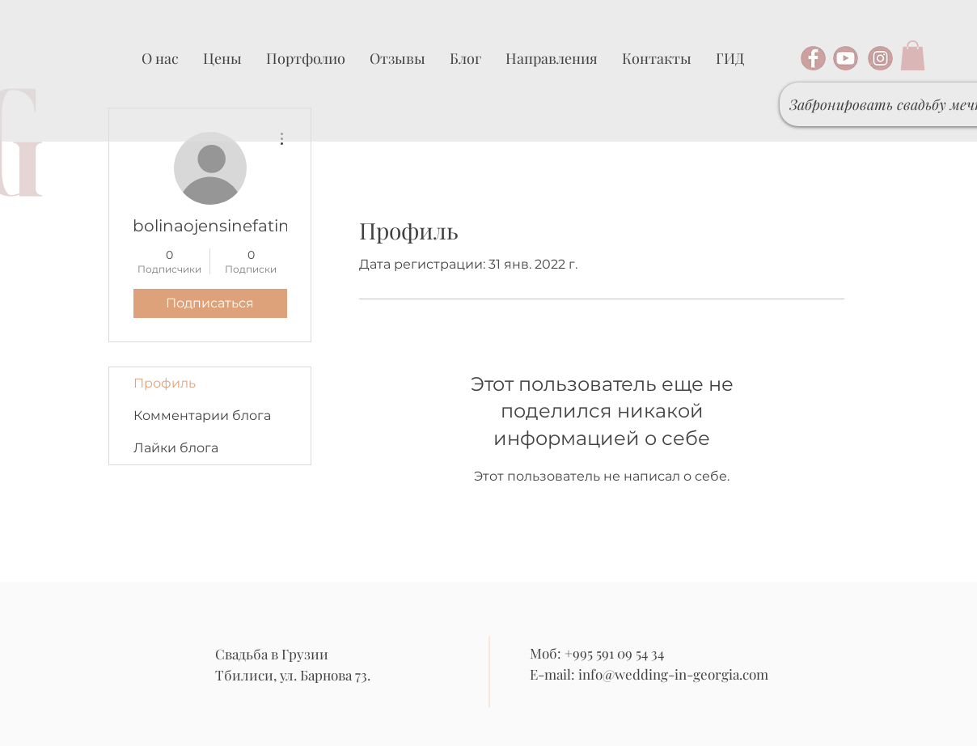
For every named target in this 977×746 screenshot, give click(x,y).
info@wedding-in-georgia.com (673, 674)
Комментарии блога (202, 415)
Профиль (164, 383)
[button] (912, 55)
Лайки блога (175, 448)
